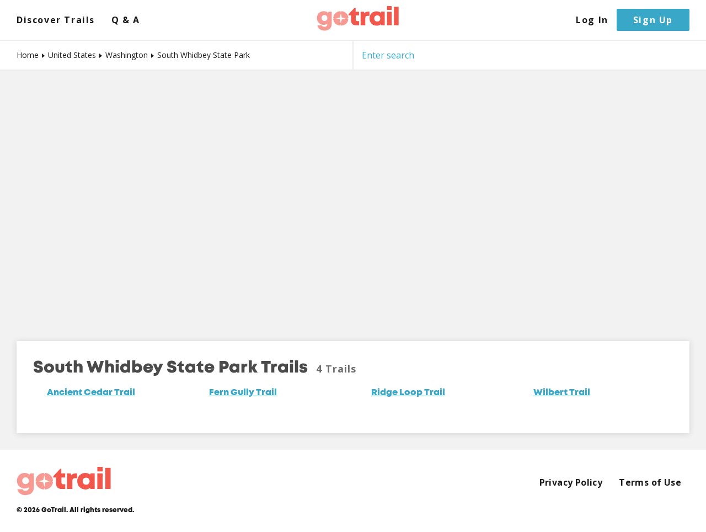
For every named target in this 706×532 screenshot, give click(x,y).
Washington (126, 55)
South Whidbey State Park (203, 55)
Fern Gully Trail (243, 393)
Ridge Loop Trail (408, 393)
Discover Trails (56, 20)
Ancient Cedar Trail (91, 393)
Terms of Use (650, 482)
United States (72, 55)
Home (28, 55)
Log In (592, 20)
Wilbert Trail (561, 393)
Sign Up (653, 20)
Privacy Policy (571, 482)
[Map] (353, 197)
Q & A (125, 20)
